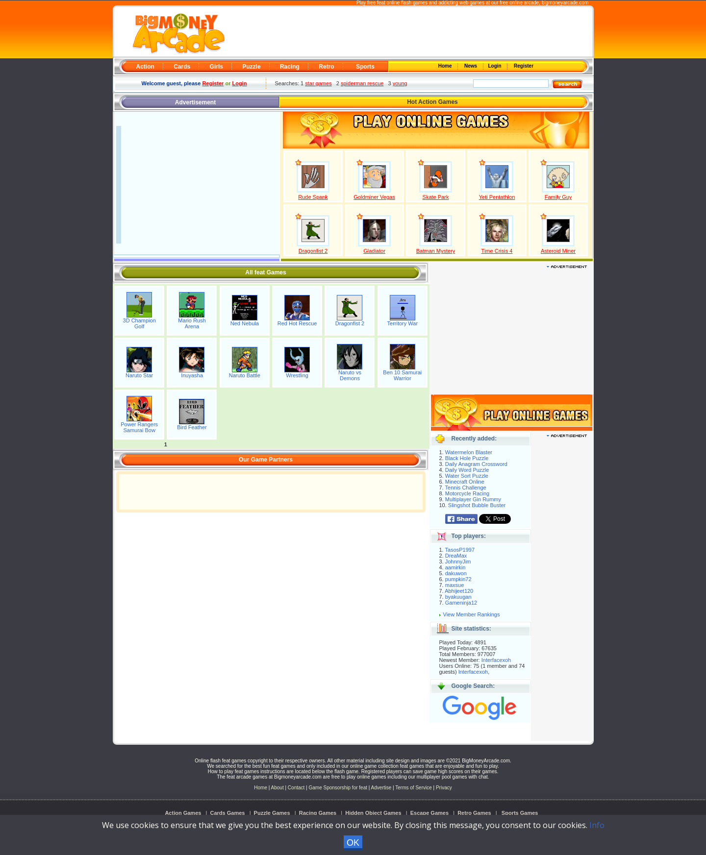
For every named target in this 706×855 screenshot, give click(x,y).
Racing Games (317, 813)
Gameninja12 (461, 603)
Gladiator (374, 251)
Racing (290, 66)
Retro (326, 66)
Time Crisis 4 (497, 251)
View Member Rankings (471, 614)
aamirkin (455, 567)
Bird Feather (192, 427)
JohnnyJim (458, 561)
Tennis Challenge (465, 487)
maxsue (454, 585)
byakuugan (458, 597)
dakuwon (456, 573)
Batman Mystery (435, 251)
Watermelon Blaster (468, 452)
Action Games (183, 813)
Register (522, 66)
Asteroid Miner (558, 251)
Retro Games (474, 813)
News (471, 66)
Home (445, 66)
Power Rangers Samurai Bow (139, 427)
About (277, 787)
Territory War (402, 323)
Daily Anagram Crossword (476, 464)
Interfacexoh (496, 660)
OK (353, 843)
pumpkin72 (458, 579)
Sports (365, 66)
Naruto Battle (244, 375)
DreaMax (456, 556)
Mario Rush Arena (191, 323)
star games (318, 83)
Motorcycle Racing (467, 493)
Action (145, 66)
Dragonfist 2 (313, 251)
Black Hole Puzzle (467, 458)
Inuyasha (192, 375)
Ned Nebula (244, 323)
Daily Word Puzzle (467, 470)
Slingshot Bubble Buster (476, 505)
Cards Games (227, 813)
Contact (296, 787)
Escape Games (429, 813)
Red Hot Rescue (297, 323)
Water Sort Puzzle (466, 476)
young (400, 83)
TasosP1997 (460, 550)
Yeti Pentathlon (497, 197)
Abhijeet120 (459, 591)
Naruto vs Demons (349, 375)
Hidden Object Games (373, 813)
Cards (182, 66)
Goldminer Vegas (374, 197)
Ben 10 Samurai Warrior (402, 375)
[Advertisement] (407, 32)
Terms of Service (414, 787)
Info (597, 825)
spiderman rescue (362, 83)
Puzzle (251, 66)
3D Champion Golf (139, 323)
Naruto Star (139, 375)
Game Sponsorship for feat (337, 787)
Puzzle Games (272, 813)
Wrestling (297, 375)
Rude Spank (313, 197)
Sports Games (520, 813)
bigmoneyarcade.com (565, 2)
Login (495, 66)
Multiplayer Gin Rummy (473, 499)
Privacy (444, 787)
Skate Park (436, 197)
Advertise (381, 787)
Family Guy (558, 197)
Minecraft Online (464, 482)
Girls (216, 66)
